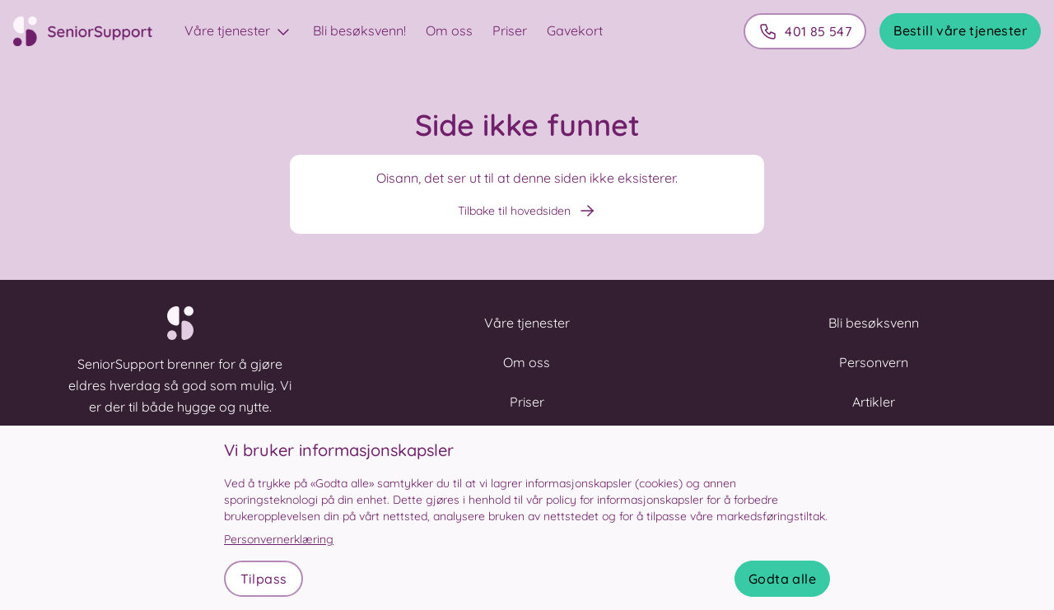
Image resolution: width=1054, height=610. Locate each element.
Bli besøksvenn (873, 322)
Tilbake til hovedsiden (527, 211)
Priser (509, 30)
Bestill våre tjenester (960, 30)
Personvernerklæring (278, 539)
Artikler (873, 401)
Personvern (873, 362)
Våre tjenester (238, 32)
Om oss (449, 30)
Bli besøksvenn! (359, 30)
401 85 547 (804, 31)
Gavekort (575, 30)
